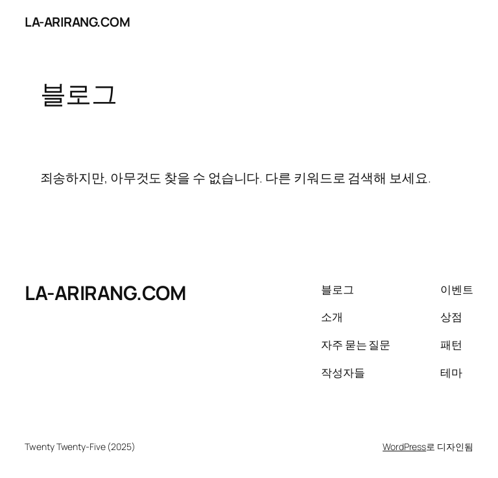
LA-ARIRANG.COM (77, 22)
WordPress (404, 446)
